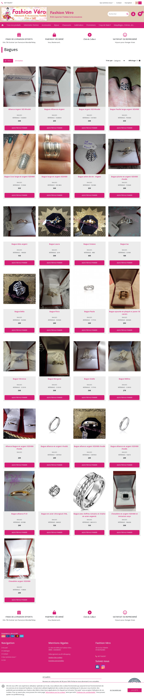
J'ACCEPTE (134, 690)
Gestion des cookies (55, 657)
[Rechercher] (127, 14)
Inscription (128, 3)
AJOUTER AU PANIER (19, 128)
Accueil (4, 648)
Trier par (109, 61)
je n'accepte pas (115, 690)
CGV (3, 660)
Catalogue (5, 651)
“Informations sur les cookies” (55, 692)
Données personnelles (56, 661)
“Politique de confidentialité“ (86, 692)
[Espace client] (133, 14)
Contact (118, 3)
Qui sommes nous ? (8, 657)
